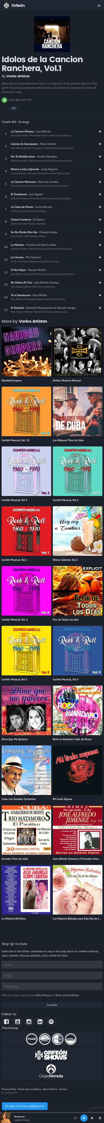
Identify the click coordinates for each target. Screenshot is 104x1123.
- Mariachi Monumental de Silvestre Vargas (50, 308)
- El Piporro (38, 219)
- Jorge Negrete (49, 169)
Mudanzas (19, 1116)
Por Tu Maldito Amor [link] (23, 156)
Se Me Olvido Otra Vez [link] (24, 232)
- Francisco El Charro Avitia (40, 245)
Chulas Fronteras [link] (21, 219)
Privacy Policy (9, 1089)
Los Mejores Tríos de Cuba (68, 440)
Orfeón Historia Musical (67, 380)
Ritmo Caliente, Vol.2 (65, 560)
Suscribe (52, 1005)
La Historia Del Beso (14, 918)
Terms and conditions (29, 1089)
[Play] (84, 1118)
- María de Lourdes (48, 182)
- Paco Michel (39, 295)
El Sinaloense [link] (19, 194)
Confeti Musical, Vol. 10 (15, 440)
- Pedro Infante (47, 144)
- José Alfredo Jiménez (46, 282)
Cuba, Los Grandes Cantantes (19, 799)
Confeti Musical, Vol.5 (14, 679)
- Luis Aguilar (35, 194)
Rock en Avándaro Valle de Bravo (72, 739)
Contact (63, 1089)
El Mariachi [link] (18, 308)
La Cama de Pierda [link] (22, 207)
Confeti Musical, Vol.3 (14, 500)
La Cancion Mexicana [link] (24, 182)
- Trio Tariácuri (32, 257)
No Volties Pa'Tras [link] (22, 282)
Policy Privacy (42, 995)
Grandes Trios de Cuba (15, 859)
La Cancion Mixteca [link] (23, 131)
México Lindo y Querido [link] (25, 169)
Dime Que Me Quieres (15, 739)
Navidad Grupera (11, 380)
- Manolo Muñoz (36, 270)
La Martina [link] (17, 245)
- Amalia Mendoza (46, 156)
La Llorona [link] (17, 257)
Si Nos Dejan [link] (19, 270)
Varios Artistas (18, 76)
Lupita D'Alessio (22, 1120)
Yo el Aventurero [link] (21, 295)
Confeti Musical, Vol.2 (66, 500)
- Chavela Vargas (47, 232)
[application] (52, 1118)
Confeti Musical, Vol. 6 (15, 619)
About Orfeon (50, 1089)
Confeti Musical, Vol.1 (14, 560)
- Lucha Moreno (43, 207)
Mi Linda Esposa (62, 799)
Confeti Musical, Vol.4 (66, 679)
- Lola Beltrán (43, 131)
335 (14, 108)
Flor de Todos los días (66, 619)
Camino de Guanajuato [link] (24, 144)
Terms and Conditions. (67, 995)
